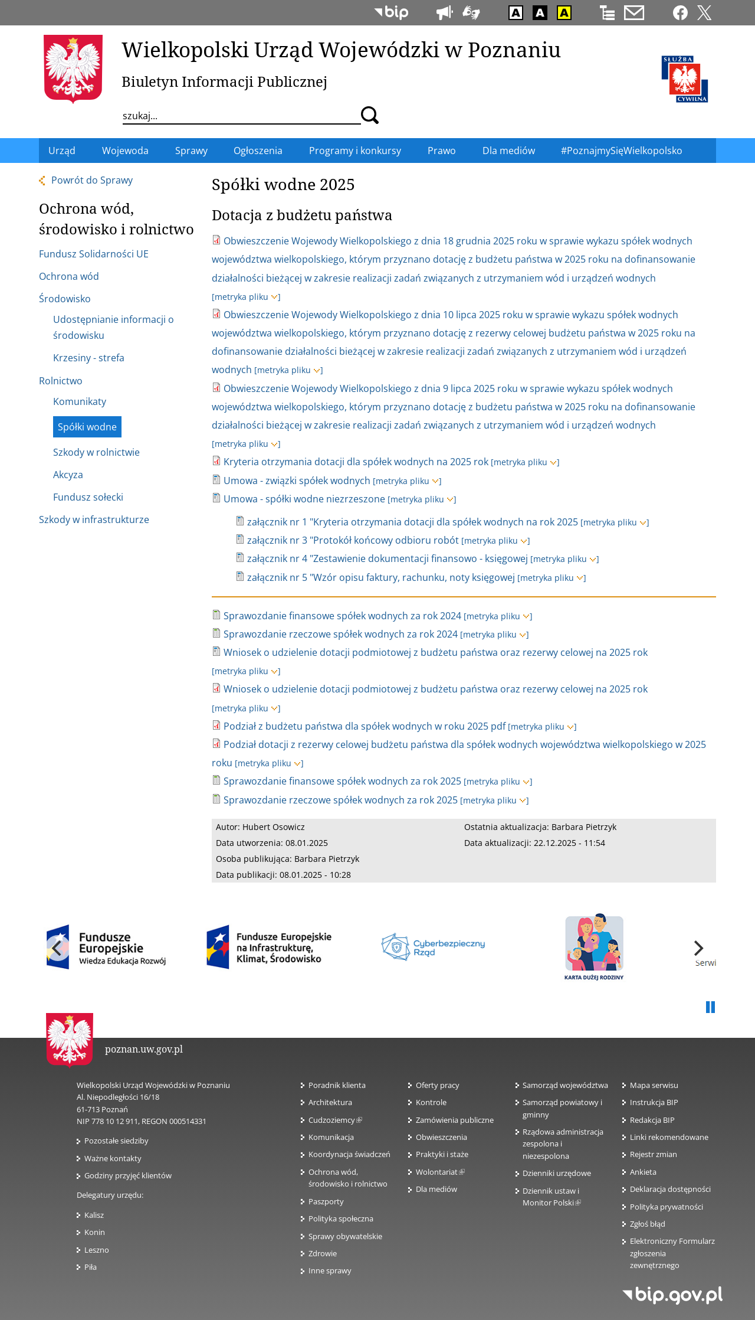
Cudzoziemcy (335, 1120)
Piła (90, 1267)
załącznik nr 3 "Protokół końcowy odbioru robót (353, 540)
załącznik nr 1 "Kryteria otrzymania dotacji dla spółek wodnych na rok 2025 (412, 521)
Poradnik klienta (337, 1085)
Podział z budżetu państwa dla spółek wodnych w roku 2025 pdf (364, 726)
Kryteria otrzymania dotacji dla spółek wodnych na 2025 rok (356, 461)
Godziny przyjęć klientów (128, 1175)
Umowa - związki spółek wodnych (297, 480)
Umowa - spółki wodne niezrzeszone (304, 498)
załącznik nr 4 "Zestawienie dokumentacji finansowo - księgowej (387, 558)
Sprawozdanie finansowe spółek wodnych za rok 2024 (342, 615)
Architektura (330, 1102)
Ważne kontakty (113, 1158)
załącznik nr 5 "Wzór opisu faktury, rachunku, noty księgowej (381, 577)
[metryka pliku (246, 296)
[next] (697, 948)
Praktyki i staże (442, 1154)
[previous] (58, 948)
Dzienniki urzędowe (557, 1173)
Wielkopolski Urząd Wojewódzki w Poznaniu (341, 49)
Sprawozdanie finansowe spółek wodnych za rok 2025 (342, 781)
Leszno (96, 1249)
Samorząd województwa (565, 1085)
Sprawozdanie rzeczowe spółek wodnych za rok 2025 (341, 799)
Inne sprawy (330, 1270)
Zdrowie (322, 1253)
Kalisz (94, 1215)
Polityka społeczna (340, 1218)
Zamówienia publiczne (455, 1120)
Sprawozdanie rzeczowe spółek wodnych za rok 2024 (341, 634)
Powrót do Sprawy (92, 180)
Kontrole (431, 1102)
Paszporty (326, 1201)
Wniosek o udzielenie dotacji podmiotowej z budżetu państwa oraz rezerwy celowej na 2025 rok (436, 652)
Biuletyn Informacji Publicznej (224, 81)
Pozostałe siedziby (116, 1140)
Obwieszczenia (441, 1137)
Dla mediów (436, 1189)
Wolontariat (440, 1172)
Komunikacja (331, 1137)
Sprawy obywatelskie (345, 1236)
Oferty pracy (437, 1085)
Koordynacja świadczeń (349, 1154)
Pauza (710, 1007)
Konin (94, 1232)
